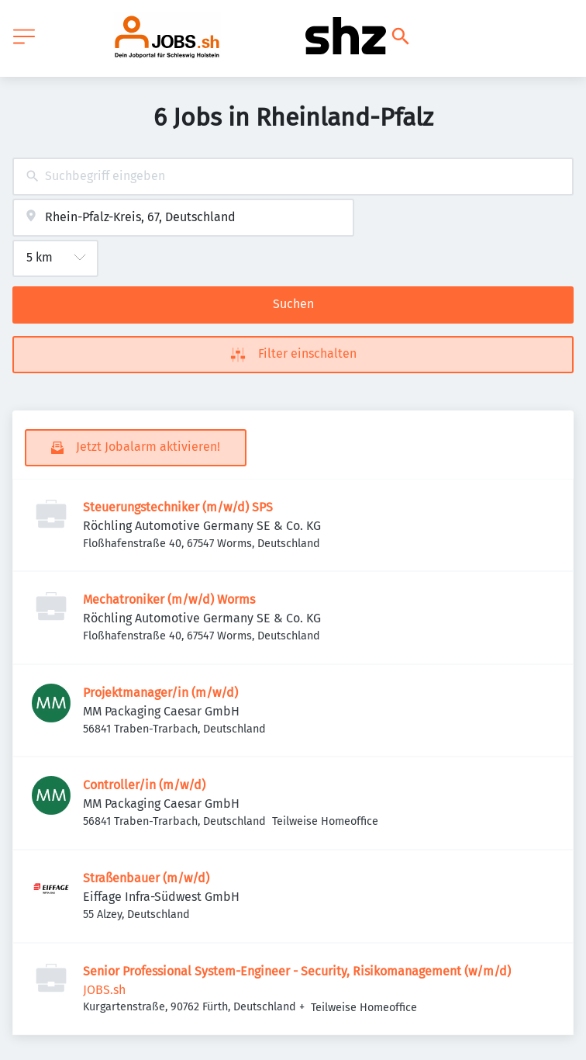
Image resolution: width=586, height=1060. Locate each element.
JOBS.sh (104, 989)
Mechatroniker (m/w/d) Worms (169, 599)
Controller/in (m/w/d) (144, 785)
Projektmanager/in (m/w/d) (160, 692)
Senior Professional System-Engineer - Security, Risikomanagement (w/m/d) (297, 971)
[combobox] (293, 177)
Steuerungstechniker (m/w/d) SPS (178, 507)
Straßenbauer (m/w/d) (146, 878)
